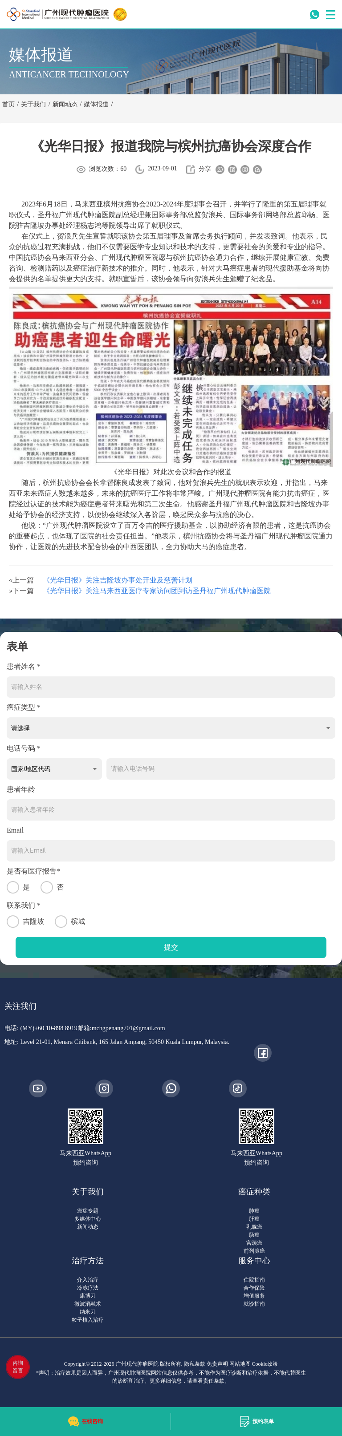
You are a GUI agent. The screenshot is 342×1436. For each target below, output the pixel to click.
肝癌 (254, 1219)
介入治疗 (87, 1280)
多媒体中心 (87, 1219)
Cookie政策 (265, 1364)
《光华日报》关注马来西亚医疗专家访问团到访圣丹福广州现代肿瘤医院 (157, 591)
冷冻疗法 (87, 1288)
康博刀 (88, 1296)
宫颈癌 (254, 1243)
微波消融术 (87, 1304)
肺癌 (254, 1211)
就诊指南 (254, 1304)
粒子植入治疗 (88, 1320)
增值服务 (254, 1296)
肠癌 (254, 1235)
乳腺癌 (254, 1227)
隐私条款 (194, 1364)
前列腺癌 (254, 1251)
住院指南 (254, 1280)
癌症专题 (87, 1211)
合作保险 (254, 1288)
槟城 (70, 921)
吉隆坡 (25, 921)
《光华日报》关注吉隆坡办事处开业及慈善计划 (117, 580)
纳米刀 (88, 1312)
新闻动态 (87, 1227)
